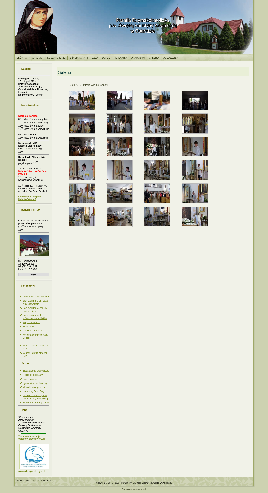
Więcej (33, 275)
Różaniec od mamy (33, 375)
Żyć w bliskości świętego (35, 383)
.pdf (29, 198)
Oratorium (138, 57)
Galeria (154, 57)
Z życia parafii (79, 57)
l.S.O (95, 57)
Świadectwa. (29, 326)
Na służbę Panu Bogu (34, 391)
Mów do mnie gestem (34, 387)
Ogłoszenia (170, 57)
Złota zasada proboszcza (36, 371)
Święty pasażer (31, 379)
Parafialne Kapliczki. (33, 330)
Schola (106, 57)
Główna (22, 57)
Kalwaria (121, 57)
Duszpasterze (56, 57)
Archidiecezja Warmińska (36, 296)
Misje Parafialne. (31, 322)
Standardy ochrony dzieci (36, 402)
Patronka (37, 57)
